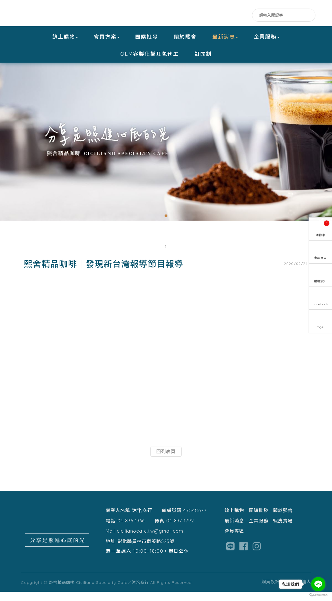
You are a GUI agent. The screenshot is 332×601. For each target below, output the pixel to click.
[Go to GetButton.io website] (318, 595)
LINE (234, 16)
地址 (110, 550)
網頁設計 (270, 591)
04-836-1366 (131, 530)
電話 (110, 530)
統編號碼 (171, 519)
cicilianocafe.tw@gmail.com (150, 540)
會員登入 (320, 258)
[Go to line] (318, 584)
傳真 (159, 530)
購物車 (323, 227)
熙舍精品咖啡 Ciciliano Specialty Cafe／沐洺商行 (56, 13)
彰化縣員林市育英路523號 (145, 550)
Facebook (223, 16)
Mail (110, 540)
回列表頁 (166, 460)
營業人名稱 (118, 519)
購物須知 (320, 282)
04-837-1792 (180, 530)
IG (246, 16)
